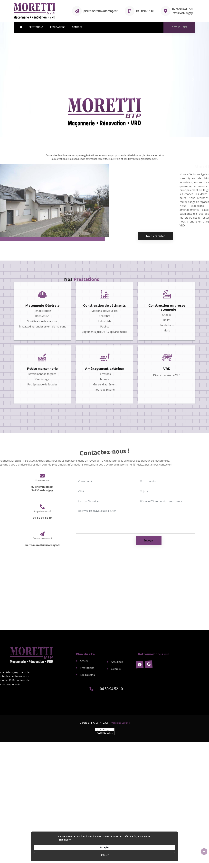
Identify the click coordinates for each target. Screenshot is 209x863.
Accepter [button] (148, 853)
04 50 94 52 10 (144, 11)
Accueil (84, 646)
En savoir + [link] (41, 855)
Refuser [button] (167, 853)
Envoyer (148, 540)
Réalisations (57, 27)
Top (204, 851)
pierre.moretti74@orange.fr (100, 11)
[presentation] (101, 542)
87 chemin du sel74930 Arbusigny (42, 485)
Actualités (117, 652)
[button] (15, 79)
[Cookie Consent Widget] (104, 853)
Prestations (36, 27)
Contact (77, 27)
